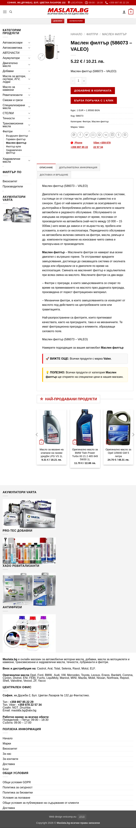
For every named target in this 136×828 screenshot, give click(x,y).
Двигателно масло (10, 64)
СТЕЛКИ (8, 113)
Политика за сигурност (18, 787)
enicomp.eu (69, 816)
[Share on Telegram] (125, 135)
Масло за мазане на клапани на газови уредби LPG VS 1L (52, 452)
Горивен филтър (16, 139)
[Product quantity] (78, 80)
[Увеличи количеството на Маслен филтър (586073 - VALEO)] (84, 80)
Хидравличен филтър (14, 151)
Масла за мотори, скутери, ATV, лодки (14, 79)
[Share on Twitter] (87, 135)
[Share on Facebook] (80, 135)
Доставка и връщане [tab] (54, 174)
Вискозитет (10, 181)
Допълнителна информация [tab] (78, 167)
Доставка (9, 764)
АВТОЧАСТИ (11, 52)
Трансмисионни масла (13, 125)
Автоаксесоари (12, 42)
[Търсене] (10, 11)
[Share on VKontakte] (106, 135)
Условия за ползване (16, 797)
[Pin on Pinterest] (99, 135)
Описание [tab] (46, 167)
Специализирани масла (14, 107)
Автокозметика (12, 47)
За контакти (10, 758)
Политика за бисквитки (18, 792)
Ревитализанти (12, 94)
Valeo (81, 127)
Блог (6, 769)
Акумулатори (11, 57)
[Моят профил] (124, 12)
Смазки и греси (13, 100)
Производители (13, 186)
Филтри (8, 131)
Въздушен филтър (17, 135)
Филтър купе (13, 146)
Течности (9, 118)
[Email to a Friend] (93, 135)
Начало (76, 34)
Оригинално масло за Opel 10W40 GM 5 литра (118, 452)
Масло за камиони (9, 88)
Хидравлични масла (11, 160)
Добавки (8, 71)
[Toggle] (29, 42)
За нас (7, 753)
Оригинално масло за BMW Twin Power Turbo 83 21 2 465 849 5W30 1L (85, 454)
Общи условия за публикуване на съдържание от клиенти (41, 802)
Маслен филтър (16, 142)
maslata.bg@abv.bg (23, 710)
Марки (7, 743)
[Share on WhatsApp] (74, 135)
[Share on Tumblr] (118, 135)
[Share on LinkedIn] (112, 135)
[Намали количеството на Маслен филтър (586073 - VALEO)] (73, 80)
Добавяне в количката (93, 90)
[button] (5, 11)
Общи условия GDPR (17, 782)
